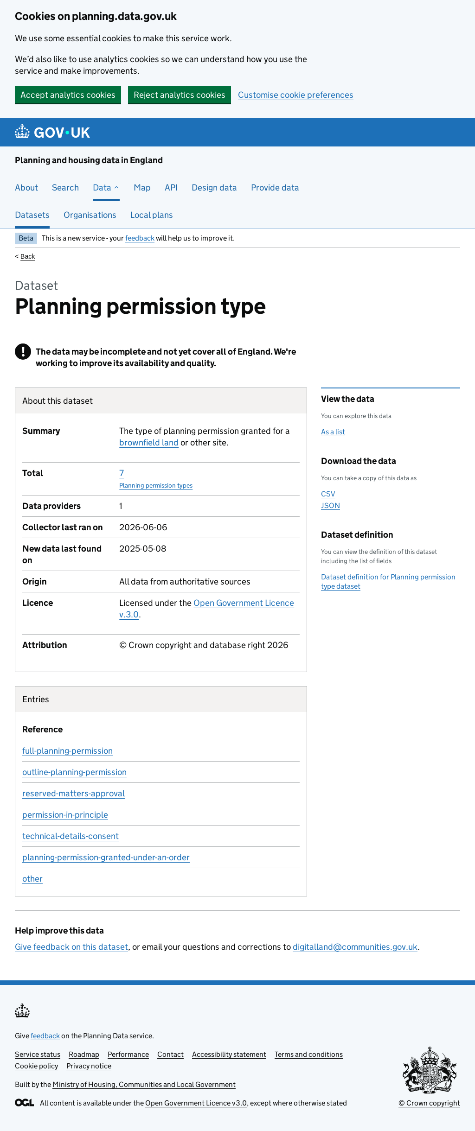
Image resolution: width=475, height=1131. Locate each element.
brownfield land (149, 442)
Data (106, 187)
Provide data (275, 187)
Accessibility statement (229, 1054)
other (32, 878)
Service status (37, 1054)
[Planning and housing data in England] (54, 132)
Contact (170, 1054)
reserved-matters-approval (73, 793)
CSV (328, 493)
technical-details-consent (70, 836)
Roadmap (84, 1054)
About (26, 187)
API (171, 187)
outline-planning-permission (74, 772)
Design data (214, 187)
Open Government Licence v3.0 (196, 1103)
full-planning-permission (67, 750)
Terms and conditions (309, 1054)
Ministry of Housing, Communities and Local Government (144, 1084)
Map (142, 187)
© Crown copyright (429, 1103)
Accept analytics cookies (68, 94)
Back (27, 256)
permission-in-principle (65, 814)
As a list (333, 431)
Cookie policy (36, 1065)
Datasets (32, 215)
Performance (128, 1054)
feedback (139, 238)
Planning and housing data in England (89, 160)
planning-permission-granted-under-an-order (106, 857)
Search (65, 187)
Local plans (151, 215)
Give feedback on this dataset (71, 946)
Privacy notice (88, 1065)
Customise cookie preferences (295, 94)
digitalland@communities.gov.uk (355, 946)
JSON (330, 505)
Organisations (90, 215)
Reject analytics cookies (179, 94)
